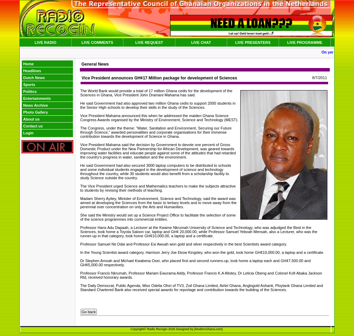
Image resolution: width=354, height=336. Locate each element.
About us (31, 119)
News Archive (35, 105)
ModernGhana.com (208, 329)
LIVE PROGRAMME (304, 42)
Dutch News (34, 78)
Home (28, 64)
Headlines (32, 71)
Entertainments (37, 98)
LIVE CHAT (201, 42)
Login (28, 133)
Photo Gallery (35, 112)
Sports (29, 85)
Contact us (33, 126)
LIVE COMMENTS (97, 42)
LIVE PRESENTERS (252, 42)
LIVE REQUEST (149, 42)
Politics (30, 91)
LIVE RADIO (45, 42)
